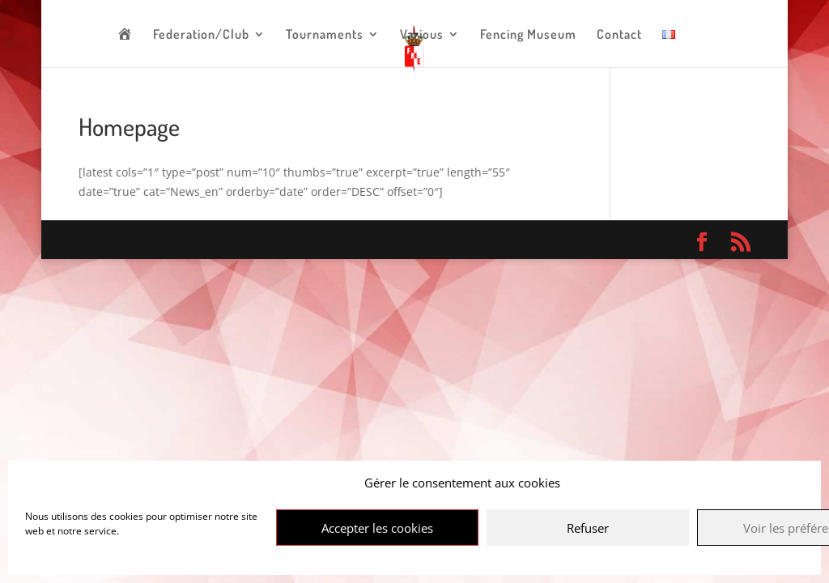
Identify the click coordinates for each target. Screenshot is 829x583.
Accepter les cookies (377, 528)
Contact (619, 35)
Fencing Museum (528, 35)
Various (422, 35)
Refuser (588, 528)
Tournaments (324, 35)
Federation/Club (201, 35)
